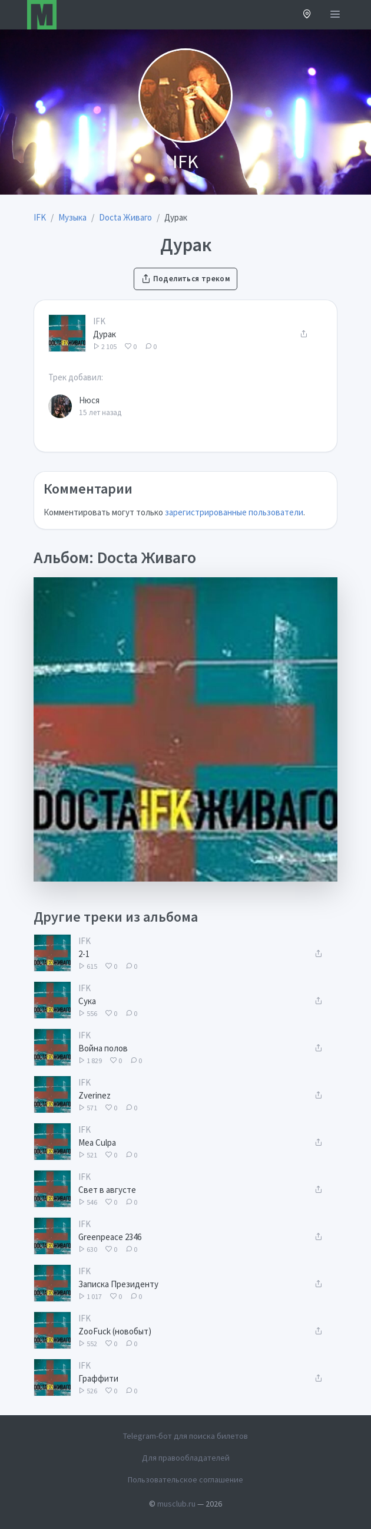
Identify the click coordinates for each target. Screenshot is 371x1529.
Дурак (104, 334)
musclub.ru (176, 1503)
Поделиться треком (185, 279)
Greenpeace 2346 (109, 1236)
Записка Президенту (118, 1284)
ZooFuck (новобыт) (114, 1331)
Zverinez (94, 1095)
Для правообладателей (186, 1457)
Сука (87, 1001)
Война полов (103, 1048)
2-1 (84, 953)
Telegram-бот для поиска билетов (185, 1436)
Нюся (89, 400)
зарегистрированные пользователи (234, 512)
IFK (99, 321)
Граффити (98, 1378)
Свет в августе (107, 1189)
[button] (307, 15)
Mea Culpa (97, 1142)
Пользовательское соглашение (185, 1479)
